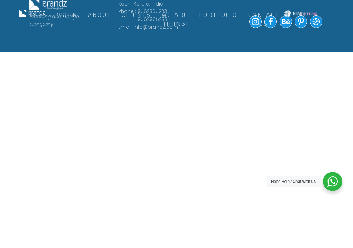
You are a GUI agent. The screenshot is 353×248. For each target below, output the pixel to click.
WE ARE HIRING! (174, 19)
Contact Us (264, 19)
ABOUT (99, 14)
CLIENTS (136, 14)
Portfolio (218, 14)
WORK (67, 14)
